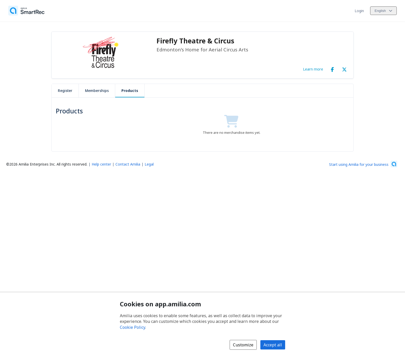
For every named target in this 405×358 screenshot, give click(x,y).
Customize (243, 345)
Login (359, 10)
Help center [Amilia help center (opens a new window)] (101, 164)
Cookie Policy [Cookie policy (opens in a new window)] (132, 327)
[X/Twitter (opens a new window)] (344, 68)
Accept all (272, 345)
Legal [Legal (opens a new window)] (149, 164)
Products (129, 90)
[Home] (26, 10)
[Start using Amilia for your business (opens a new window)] (363, 164)
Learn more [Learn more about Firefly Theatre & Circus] (313, 69)
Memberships (97, 90)
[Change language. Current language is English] (383, 10)
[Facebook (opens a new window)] (332, 68)
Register (65, 90)
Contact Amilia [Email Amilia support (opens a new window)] (127, 164)
